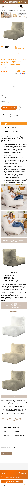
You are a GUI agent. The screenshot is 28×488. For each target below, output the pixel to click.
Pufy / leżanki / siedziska (21, 10)
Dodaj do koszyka (9, 108)
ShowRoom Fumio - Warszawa (14, 473)
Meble (13, 10)
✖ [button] (25, 2)
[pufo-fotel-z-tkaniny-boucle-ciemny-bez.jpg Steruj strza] (14, 30)
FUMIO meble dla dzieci (6, 10)
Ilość (2, 95)
